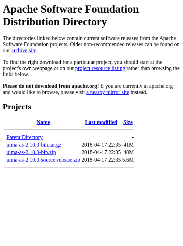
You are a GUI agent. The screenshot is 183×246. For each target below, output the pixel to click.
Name (43, 122)
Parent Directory (24, 137)
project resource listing (100, 68)
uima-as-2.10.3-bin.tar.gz (33, 145)
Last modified (101, 122)
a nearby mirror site (107, 92)
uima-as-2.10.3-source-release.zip (43, 160)
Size (128, 122)
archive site (23, 50)
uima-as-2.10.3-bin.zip (31, 152)
